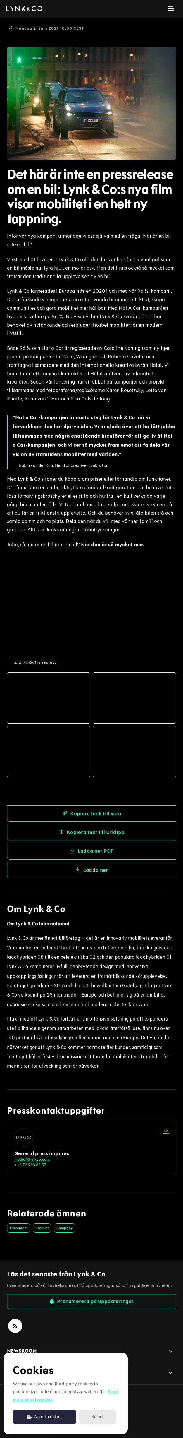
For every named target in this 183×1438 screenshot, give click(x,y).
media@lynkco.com (32, 1159)
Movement (19, 1228)
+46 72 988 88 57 (30, 1165)
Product (42, 1228)
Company (64, 1228)
